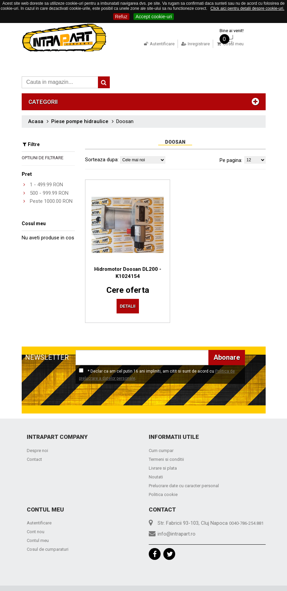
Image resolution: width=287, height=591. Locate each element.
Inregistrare (190, 43)
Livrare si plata (163, 452)
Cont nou (35, 516)
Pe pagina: (231, 151)
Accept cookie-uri (154, 16)
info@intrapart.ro (177, 518)
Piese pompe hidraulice (79, 112)
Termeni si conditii (166, 444)
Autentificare (153, 43)
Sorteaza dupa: (102, 150)
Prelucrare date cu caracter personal (184, 470)
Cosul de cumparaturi (47, 533)
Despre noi (37, 435)
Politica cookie (163, 479)
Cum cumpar (161, 435)
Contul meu (38, 525)
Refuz (121, 16)
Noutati (156, 461)
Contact (34, 444)
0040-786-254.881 (246, 507)
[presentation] (79, 381)
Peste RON (51, 192)
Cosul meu (225, 43)
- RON (46, 175)
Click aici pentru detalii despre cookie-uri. (247, 8)
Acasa (35, 112)
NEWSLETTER (47, 342)
